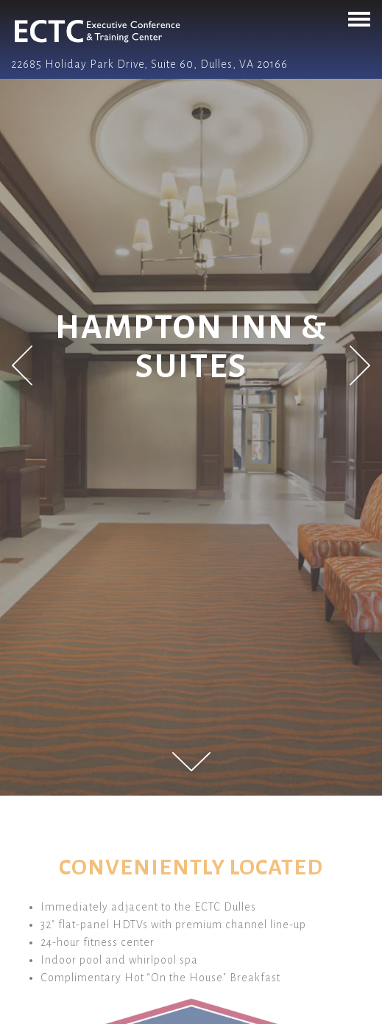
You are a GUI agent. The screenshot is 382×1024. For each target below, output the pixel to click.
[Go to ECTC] (191, 64)
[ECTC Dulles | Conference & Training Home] (83, 30)
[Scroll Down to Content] (191, 761)
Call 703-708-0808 (191, 979)
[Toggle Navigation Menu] (359, 19)
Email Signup (191, 1009)
